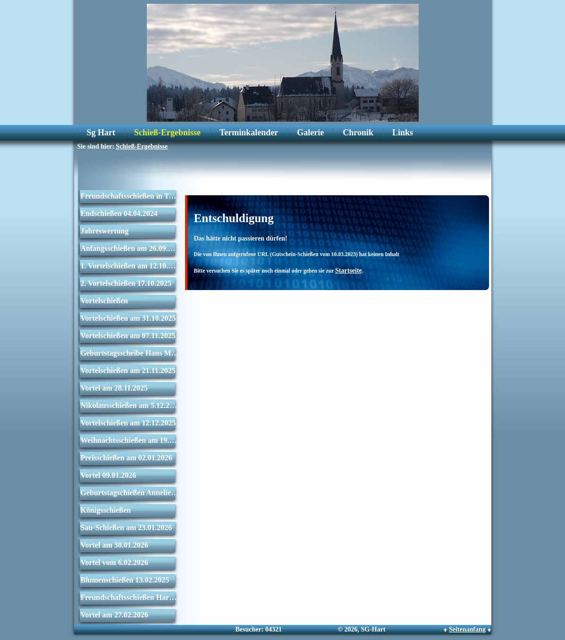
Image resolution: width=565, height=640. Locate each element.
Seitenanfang (467, 629)
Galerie (310, 132)
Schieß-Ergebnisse (167, 132)
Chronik (358, 132)
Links (402, 132)
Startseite (348, 270)
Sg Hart (101, 132)
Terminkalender (248, 132)
